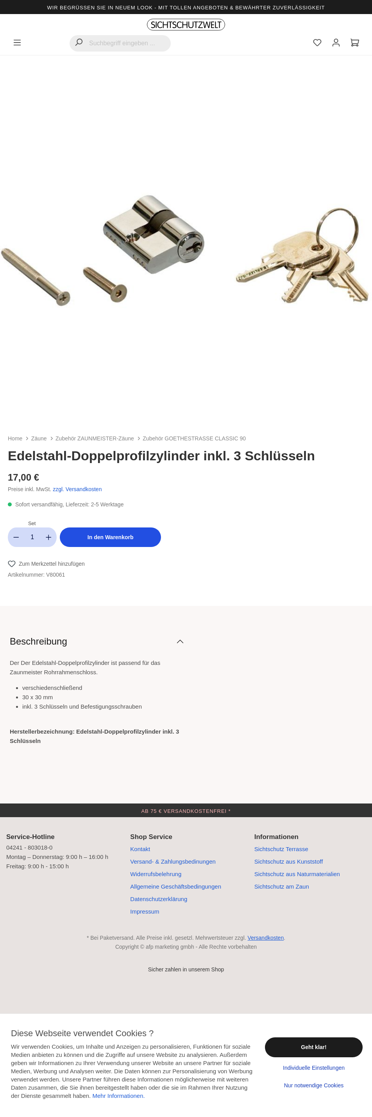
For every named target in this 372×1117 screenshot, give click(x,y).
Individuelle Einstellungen (314, 1068)
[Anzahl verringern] (16, 537)
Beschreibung (38, 641)
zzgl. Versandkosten (77, 489)
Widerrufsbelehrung (155, 874)
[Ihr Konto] (336, 43)
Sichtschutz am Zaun (281, 886)
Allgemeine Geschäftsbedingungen (175, 886)
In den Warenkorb (111, 537)
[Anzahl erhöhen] (49, 537)
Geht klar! (313, 1047)
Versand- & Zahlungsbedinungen (173, 861)
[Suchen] (78, 43)
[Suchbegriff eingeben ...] (120, 43)
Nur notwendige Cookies (314, 1085)
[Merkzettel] (317, 43)
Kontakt (140, 849)
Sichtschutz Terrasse (281, 849)
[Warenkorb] (354, 43)
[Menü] (17, 43)
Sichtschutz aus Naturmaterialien (297, 874)
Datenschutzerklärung (158, 899)
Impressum (144, 911)
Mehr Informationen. (118, 1095)
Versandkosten (266, 938)
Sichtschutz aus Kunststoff (288, 861)
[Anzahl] (32, 537)
